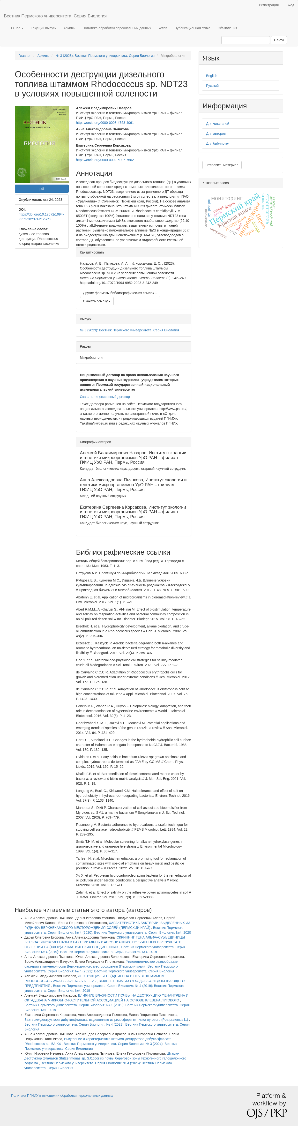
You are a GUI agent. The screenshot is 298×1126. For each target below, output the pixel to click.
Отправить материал (222, 165)
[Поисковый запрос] (245, 40)
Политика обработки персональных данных (116, 28)
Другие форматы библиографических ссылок (120, 293)
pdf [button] (41, 189)
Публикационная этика (192, 28)
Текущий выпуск (43, 28)
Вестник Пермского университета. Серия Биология (55, 16)
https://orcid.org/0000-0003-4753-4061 (105, 123)
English (211, 76)
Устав (162, 28)
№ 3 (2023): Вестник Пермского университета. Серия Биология (105, 56)
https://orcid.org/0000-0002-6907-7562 (105, 160)
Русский (212, 86)
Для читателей (217, 124)
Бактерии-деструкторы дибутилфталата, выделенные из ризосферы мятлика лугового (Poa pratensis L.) (106, 1020)
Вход (290, 5)
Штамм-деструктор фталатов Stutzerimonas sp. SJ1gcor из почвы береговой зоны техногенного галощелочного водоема (105, 1058)
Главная (24, 56)
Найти (279, 40)
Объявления (227, 28)
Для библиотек (217, 143)
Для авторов (216, 133)
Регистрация (269, 5)
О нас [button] (17, 28)
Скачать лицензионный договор (105, 397)
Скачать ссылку (97, 301)
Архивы (69, 28)
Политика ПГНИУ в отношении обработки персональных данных (62, 1095)
